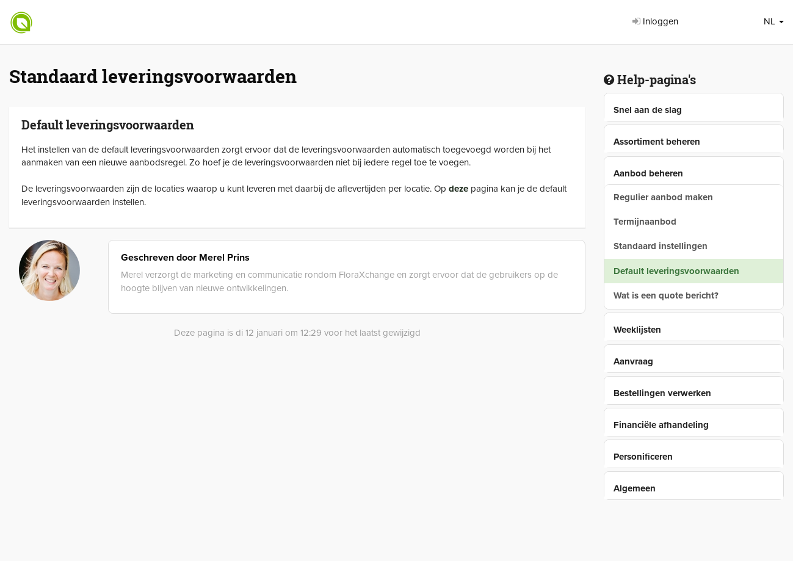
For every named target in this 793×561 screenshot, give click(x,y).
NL (774, 21)
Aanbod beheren (648, 173)
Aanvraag (633, 361)
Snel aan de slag (648, 109)
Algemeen (635, 488)
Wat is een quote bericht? (666, 295)
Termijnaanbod (645, 221)
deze (458, 188)
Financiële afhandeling (661, 424)
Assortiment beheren (657, 141)
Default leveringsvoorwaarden (676, 271)
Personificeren (643, 456)
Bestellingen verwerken (662, 393)
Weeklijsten (637, 329)
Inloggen (655, 21)
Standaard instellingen (661, 246)
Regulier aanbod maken (663, 197)
